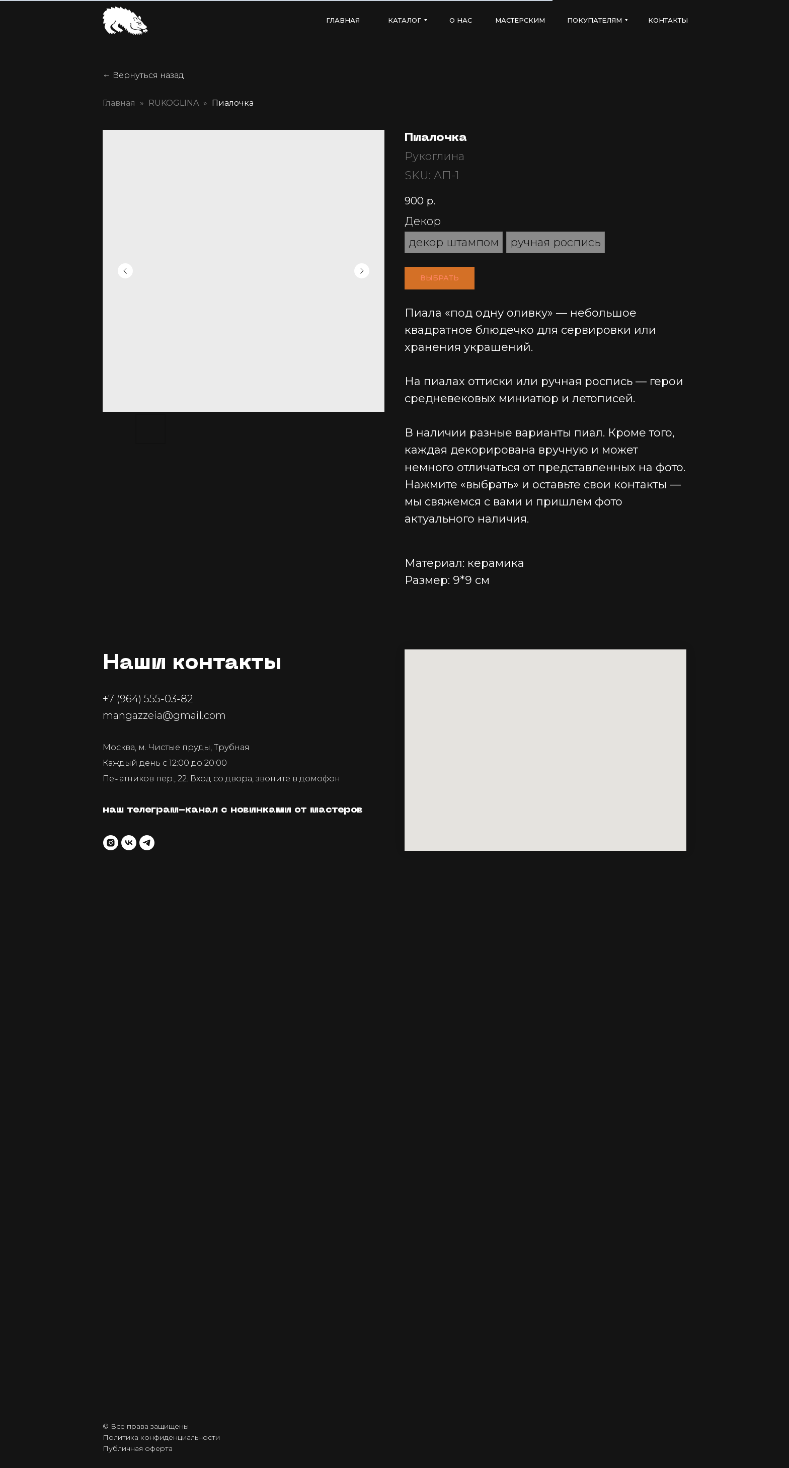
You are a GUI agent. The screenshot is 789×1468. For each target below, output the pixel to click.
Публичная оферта (138, 1448)
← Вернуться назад (143, 75)
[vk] (128, 842)
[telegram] (146, 842)
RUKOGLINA (173, 103)
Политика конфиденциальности (161, 1437)
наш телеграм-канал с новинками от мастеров (233, 810)
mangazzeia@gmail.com (164, 715)
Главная (119, 103)
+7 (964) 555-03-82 (148, 699)
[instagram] (110, 842)
